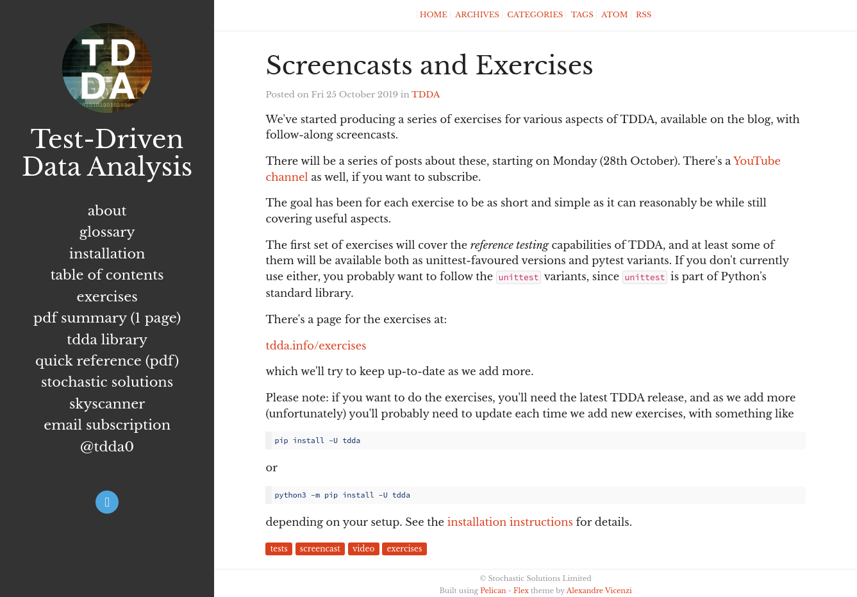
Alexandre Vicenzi (599, 590)
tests (279, 549)
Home (433, 14)
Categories (535, 14)
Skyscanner (107, 404)
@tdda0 (107, 447)
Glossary (107, 232)
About (107, 211)
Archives (477, 14)
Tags (582, 14)
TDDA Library (107, 340)
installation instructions (510, 522)
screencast (320, 549)
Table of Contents (107, 275)
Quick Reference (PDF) (107, 361)
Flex (521, 590)
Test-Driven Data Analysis (107, 153)
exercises (404, 549)
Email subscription (107, 425)
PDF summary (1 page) (107, 318)
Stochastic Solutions (107, 382)
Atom (614, 14)
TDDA (426, 94)
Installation (107, 254)
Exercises (107, 297)
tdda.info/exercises (315, 345)
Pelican (493, 590)
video (363, 549)
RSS (643, 14)
